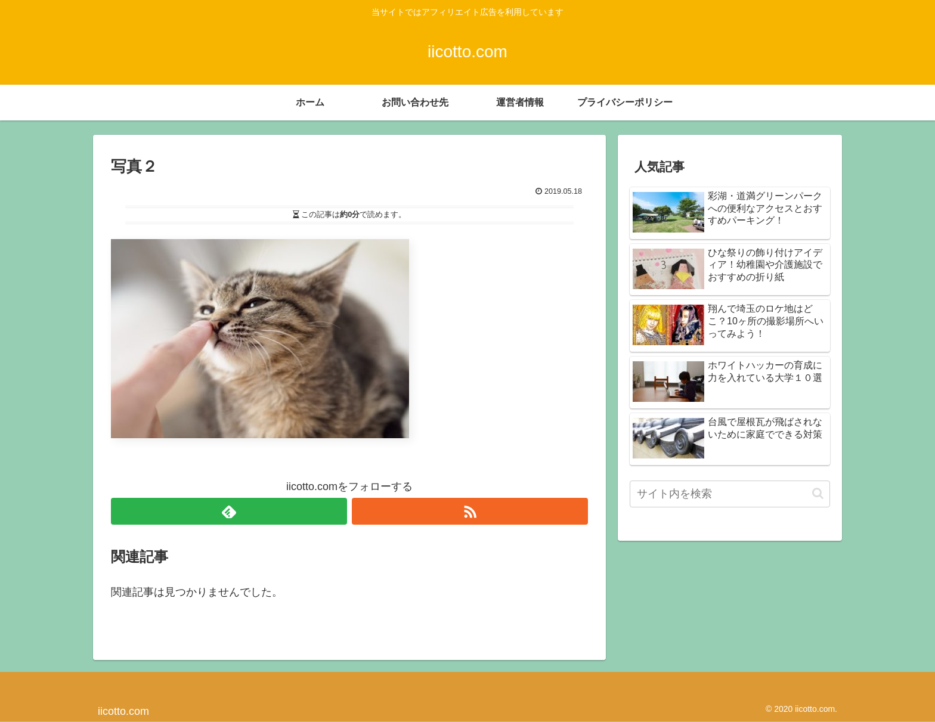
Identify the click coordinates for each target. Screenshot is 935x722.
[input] (730, 494)
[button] (817, 493)
